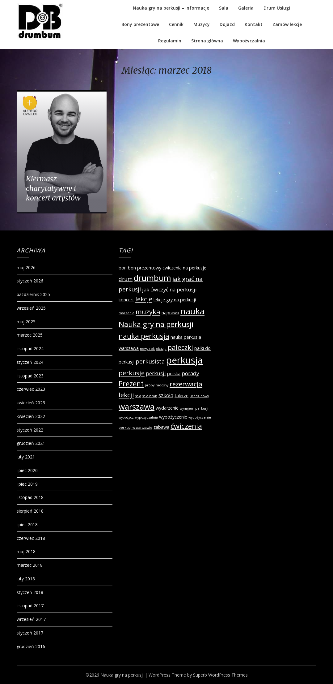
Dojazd (227, 24)
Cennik (176, 24)
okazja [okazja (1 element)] (161, 348)
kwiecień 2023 (31, 403)
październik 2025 (33, 294)
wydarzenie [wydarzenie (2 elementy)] (167, 408)
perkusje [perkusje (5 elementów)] (132, 372)
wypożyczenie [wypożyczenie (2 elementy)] (173, 417)
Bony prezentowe (140, 24)
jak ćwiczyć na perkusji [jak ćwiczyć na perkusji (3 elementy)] (169, 289)
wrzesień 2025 (31, 308)
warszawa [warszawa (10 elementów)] (136, 406)
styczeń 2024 (30, 362)
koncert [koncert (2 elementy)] (126, 300)
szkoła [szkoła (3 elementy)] (165, 395)
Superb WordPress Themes (220, 675)
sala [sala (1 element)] (138, 396)
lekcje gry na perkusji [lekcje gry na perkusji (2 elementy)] (175, 300)
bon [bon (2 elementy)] (123, 268)
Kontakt (254, 24)
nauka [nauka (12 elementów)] (192, 311)
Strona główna (207, 41)
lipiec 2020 (27, 470)
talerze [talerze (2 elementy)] (181, 395)
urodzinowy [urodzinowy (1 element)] (199, 396)
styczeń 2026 (30, 281)
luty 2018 (26, 579)
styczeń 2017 (30, 633)
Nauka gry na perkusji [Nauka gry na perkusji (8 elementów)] (156, 324)
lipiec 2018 (27, 524)
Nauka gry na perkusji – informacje (171, 8)
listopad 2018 (30, 497)
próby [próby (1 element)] (149, 385)
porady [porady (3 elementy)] (190, 373)
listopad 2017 (30, 606)
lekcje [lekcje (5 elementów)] (143, 299)
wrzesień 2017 (31, 619)
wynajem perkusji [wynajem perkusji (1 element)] (194, 408)
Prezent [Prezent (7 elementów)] (131, 384)
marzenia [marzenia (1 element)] (126, 313)
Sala (223, 8)
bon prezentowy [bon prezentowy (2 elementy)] (144, 268)
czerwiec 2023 (31, 389)
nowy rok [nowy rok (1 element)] (147, 348)
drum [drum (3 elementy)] (126, 278)
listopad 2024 (30, 348)
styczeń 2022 (30, 430)
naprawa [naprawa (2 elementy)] (170, 313)
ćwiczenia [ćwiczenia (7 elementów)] (186, 426)
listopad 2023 (30, 376)
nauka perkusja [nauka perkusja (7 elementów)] (144, 336)
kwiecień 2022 (31, 416)
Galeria (246, 8)
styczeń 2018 (30, 592)
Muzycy (201, 24)
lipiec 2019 (27, 484)
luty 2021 (26, 457)
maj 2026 (26, 267)
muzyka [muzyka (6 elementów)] (148, 311)
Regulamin (169, 41)
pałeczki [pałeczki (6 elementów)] (180, 347)
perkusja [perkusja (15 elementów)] (184, 360)
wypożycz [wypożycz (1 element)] (126, 417)
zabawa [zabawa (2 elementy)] (161, 427)
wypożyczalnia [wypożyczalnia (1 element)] (146, 417)
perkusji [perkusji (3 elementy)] (156, 373)
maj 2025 (26, 322)
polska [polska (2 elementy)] (173, 373)
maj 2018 (26, 551)
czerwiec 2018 (31, 538)
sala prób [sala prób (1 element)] (149, 396)
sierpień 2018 (30, 511)
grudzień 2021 (31, 443)
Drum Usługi (276, 8)
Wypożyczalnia (249, 41)
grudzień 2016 (31, 646)
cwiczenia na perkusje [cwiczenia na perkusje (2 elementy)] (184, 268)
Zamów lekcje (287, 24)
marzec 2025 (30, 335)
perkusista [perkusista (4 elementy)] (150, 361)
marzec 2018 (30, 565)
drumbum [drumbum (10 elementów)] (152, 277)
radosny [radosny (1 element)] (162, 385)
